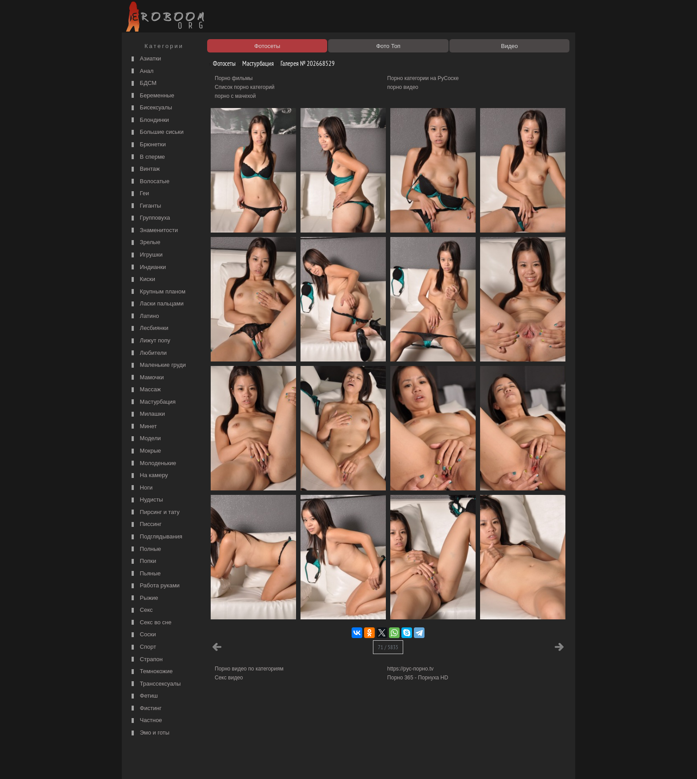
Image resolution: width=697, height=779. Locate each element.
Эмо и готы (149, 733)
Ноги (140, 488)
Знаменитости (153, 230)
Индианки (147, 267)
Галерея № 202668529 (304, 63)
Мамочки (146, 377)
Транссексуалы (155, 684)
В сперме (147, 157)
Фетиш (143, 696)
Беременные (151, 96)
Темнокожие (151, 671)
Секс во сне (150, 622)
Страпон (146, 659)
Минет (143, 426)
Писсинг (145, 524)
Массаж (145, 390)
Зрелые (144, 242)
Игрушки (146, 255)
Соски (142, 634)
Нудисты (146, 500)
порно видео (402, 87)
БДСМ (142, 83)
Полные (145, 549)
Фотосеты (221, 63)
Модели (145, 438)
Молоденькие (152, 463)
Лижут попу (149, 341)
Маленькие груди (157, 365)
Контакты (278, 762)
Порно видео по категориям (249, 669)
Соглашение (247, 762)
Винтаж (144, 169)
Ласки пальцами (156, 304)
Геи (139, 193)
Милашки (147, 414)
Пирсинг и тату (154, 512)
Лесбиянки (148, 328)
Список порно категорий (245, 87)
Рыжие (143, 598)
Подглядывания (155, 537)
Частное (145, 720)
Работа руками (154, 586)
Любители (148, 353)
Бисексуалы (150, 108)
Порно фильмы (233, 78)
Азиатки (145, 59)
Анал (141, 71)
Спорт (142, 647)
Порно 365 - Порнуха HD (417, 678)
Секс (141, 610)
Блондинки (149, 120)
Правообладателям (206, 762)
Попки (142, 561)
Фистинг (145, 708)
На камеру (148, 475)
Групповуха (149, 218)
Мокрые (145, 451)
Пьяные (145, 574)
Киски (142, 279)
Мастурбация (152, 402)
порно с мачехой (235, 96)
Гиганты (145, 206)
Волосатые (149, 181)
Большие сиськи (156, 132)
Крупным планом (157, 292)
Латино (144, 316)
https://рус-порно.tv (410, 669)
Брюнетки (147, 145)
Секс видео (229, 678)
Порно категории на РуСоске (423, 78)
